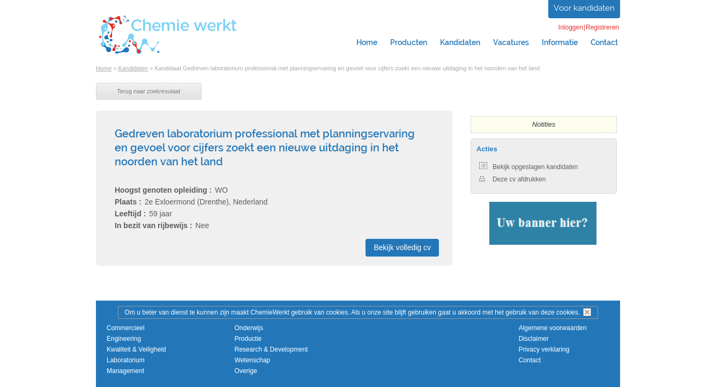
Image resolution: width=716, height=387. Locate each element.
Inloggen (570, 27)
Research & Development (271, 349)
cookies (567, 312)
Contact (604, 42)
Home (366, 42)
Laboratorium (126, 360)
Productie (248, 338)
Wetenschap (253, 360)
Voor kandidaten (584, 8)
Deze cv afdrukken (512, 179)
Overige (246, 371)
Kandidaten (460, 42)
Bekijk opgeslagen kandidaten (528, 167)
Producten (408, 42)
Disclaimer (534, 338)
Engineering (124, 338)
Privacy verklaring (544, 349)
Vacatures (511, 42)
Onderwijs (249, 328)
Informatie (560, 42)
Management (125, 371)
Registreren (602, 27)
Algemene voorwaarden (553, 328)
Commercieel (126, 328)
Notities (543, 124)
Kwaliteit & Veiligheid (136, 349)
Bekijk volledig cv (402, 247)
